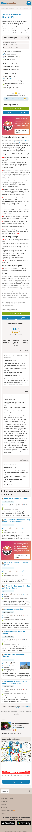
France (10, 78)
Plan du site (4, 801)
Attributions (4, 761)
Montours (14, 81)
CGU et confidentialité (7, 798)
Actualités (4, 807)
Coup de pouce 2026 (8, 810)
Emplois (3, 804)
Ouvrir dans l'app (16, 108)
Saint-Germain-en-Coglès (14, 142)
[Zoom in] (29, 743)
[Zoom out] (29, 746)
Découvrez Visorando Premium (16, 99)
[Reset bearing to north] (29, 748)
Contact (3, 813)
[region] (16, 751)
